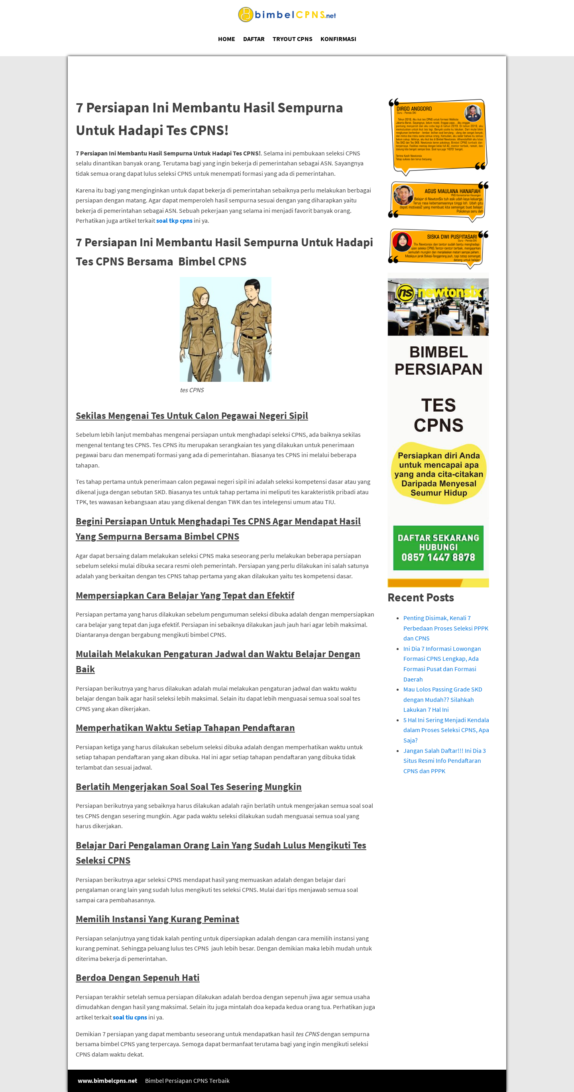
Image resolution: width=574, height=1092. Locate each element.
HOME (226, 39)
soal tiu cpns (130, 1017)
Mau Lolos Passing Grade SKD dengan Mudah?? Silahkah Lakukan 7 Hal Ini (442, 699)
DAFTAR (254, 39)
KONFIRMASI (338, 39)
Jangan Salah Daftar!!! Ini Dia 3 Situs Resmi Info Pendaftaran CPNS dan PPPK (444, 760)
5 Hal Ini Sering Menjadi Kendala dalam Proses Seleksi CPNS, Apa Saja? (446, 730)
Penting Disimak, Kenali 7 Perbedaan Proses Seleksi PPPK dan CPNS (445, 628)
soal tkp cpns (174, 220)
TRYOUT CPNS (293, 39)
